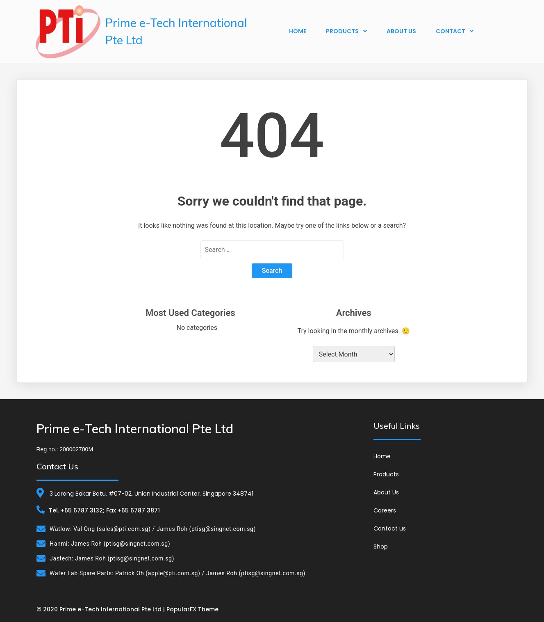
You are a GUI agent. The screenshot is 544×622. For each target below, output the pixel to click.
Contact (454, 31)
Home (297, 31)
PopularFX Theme (192, 609)
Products (346, 31)
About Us (401, 31)
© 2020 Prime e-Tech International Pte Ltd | (101, 609)
